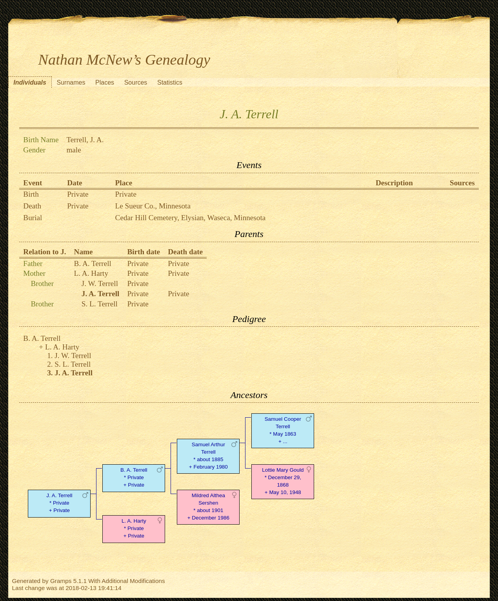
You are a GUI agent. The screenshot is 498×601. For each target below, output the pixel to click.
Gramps (61, 580)
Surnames (71, 82)
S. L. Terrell (100, 304)
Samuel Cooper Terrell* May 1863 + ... (283, 430)
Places (104, 82)
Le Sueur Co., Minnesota (153, 206)
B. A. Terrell (92, 263)
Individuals (29, 82)
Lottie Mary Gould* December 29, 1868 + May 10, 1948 (283, 481)
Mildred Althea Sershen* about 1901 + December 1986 (208, 506)
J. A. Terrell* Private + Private (59, 502)
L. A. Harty (91, 273)
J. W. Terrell (100, 283)
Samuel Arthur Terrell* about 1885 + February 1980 (208, 455)
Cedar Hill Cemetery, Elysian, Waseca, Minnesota (190, 218)
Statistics (169, 82)
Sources (135, 82)
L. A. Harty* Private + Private (134, 528)
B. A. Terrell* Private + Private (133, 477)
